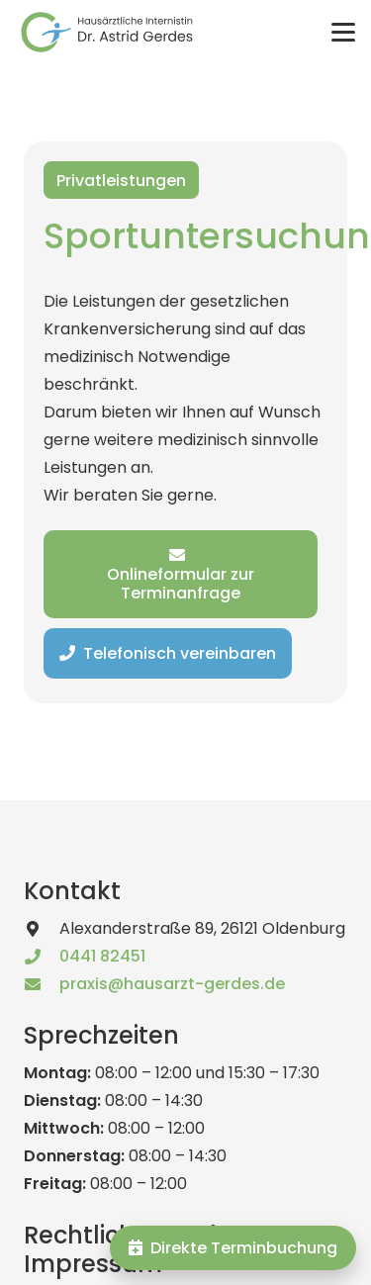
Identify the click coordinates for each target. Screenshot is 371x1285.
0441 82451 (102, 956)
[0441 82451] (41, 956)
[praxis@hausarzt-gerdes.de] (41, 984)
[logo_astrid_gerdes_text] (107, 32)
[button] (343, 33)
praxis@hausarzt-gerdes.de (172, 983)
